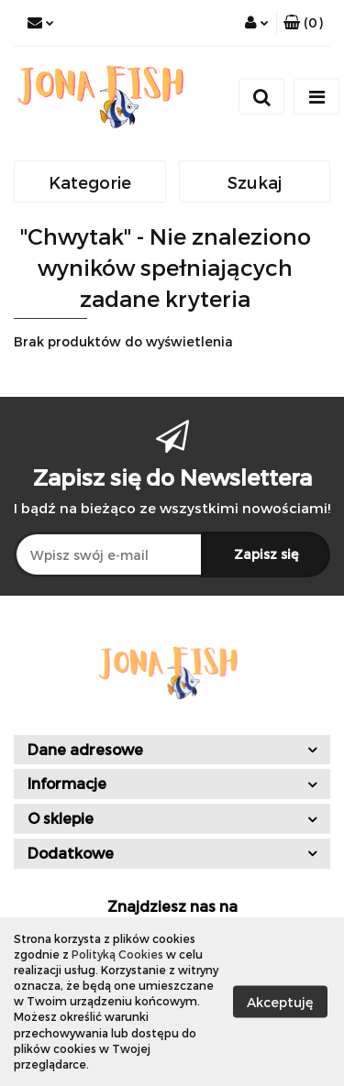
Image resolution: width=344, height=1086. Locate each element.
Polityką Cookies (117, 954)
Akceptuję (280, 1001)
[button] (303, 23)
